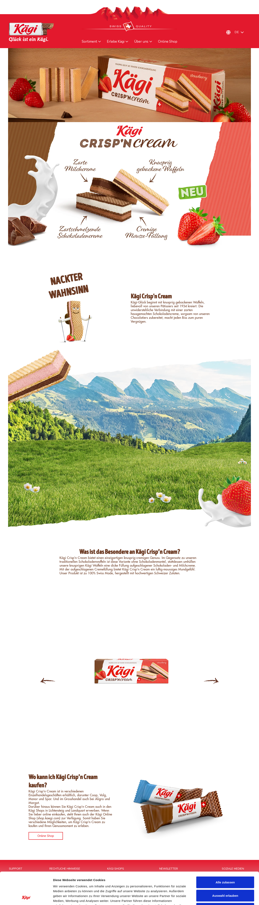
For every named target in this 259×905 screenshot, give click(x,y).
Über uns (141, 41)
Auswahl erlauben (225, 865)
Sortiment (89, 41)
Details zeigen (215, 897)
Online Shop (167, 41)
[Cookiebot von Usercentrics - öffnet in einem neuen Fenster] (26, 897)
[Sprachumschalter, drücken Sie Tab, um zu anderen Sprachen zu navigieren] (241, 32)
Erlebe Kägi (115, 41)
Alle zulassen (225, 852)
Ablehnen (225, 878)
